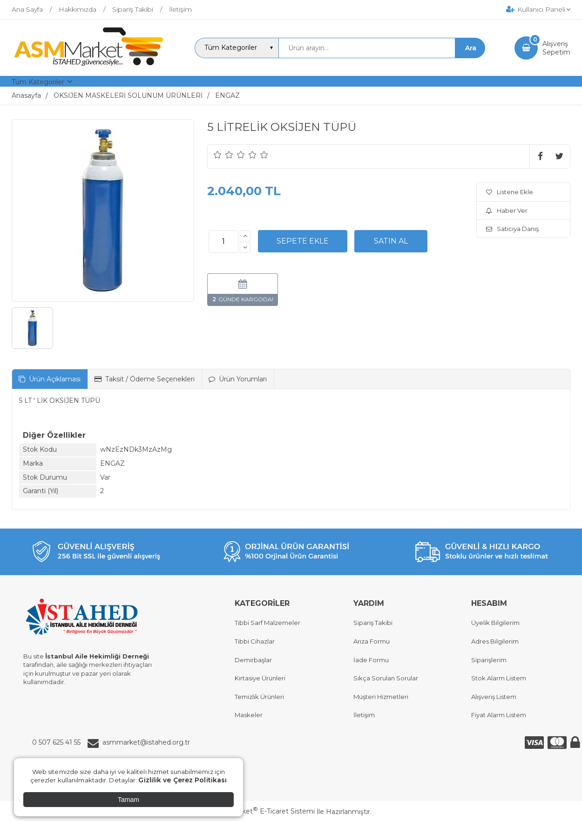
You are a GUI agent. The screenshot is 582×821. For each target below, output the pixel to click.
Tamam (128, 799)
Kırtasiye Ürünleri (260, 678)
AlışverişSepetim (556, 48)
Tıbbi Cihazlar (255, 641)
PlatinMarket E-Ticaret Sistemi (263, 811)
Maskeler (249, 715)
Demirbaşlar (253, 660)
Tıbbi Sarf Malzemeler (267, 622)
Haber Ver (507, 210)
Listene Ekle (509, 192)
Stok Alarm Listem (498, 678)
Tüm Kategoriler (38, 82)
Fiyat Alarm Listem (498, 715)
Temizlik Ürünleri (259, 696)
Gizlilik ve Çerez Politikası (182, 780)
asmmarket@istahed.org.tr (146, 742)
